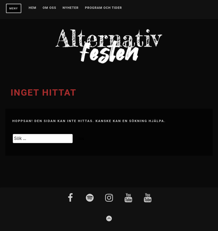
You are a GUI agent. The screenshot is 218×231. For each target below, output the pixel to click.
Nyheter (71, 8)
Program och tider (103, 8)
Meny (13, 8)
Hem (32, 8)
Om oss (49, 8)
